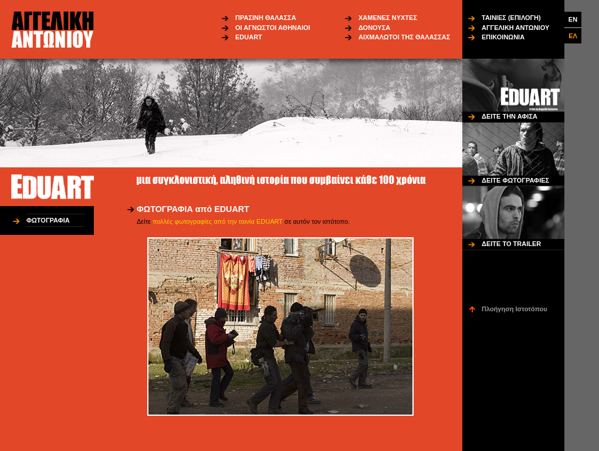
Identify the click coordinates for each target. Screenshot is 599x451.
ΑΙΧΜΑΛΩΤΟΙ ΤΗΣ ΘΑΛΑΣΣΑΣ (404, 37)
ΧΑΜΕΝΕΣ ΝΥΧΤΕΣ (387, 17)
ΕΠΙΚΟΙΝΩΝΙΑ (503, 37)
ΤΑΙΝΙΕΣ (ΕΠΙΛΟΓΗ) (511, 17)
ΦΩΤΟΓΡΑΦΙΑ (48, 220)
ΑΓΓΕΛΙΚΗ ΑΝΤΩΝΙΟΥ (515, 27)
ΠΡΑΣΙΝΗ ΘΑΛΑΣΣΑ (265, 17)
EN (572, 19)
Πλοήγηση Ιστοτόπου (514, 308)
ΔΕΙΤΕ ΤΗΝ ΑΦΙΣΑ (509, 116)
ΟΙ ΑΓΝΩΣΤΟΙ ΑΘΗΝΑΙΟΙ (272, 27)
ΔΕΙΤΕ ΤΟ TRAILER (511, 243)
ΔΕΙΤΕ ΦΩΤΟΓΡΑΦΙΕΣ (515, 180)
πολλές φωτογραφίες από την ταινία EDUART (218, 221)
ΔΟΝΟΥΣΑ (374, 27)
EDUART (248, 37)
